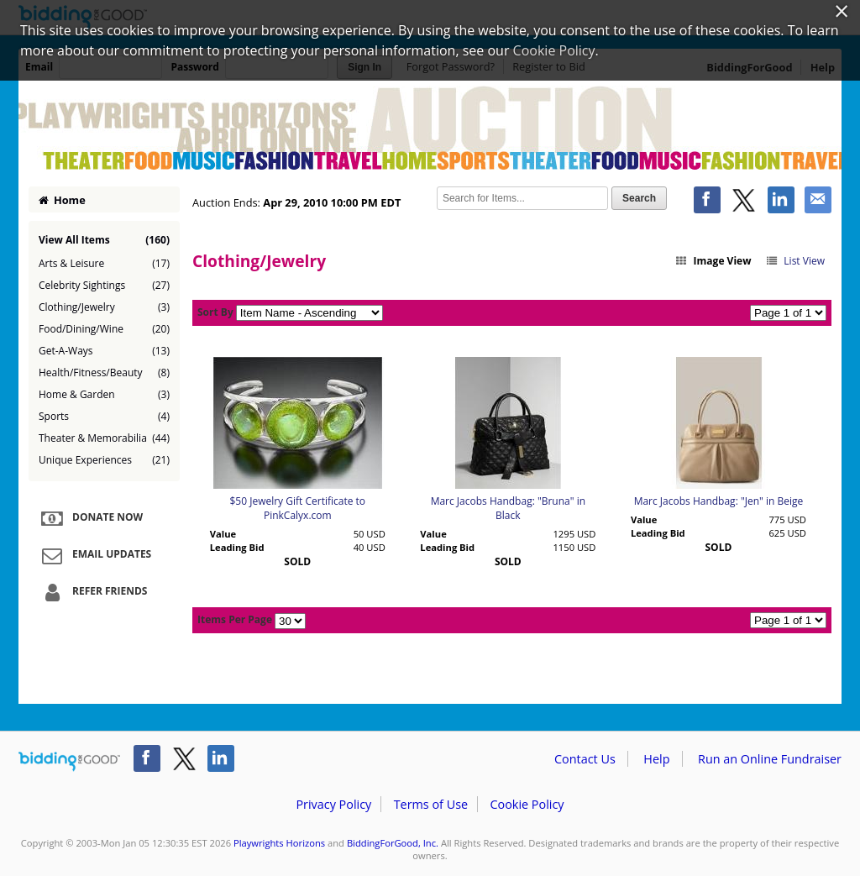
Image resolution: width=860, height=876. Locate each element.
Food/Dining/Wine (104, 329)
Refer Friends (92, 592)
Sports (104, 416)
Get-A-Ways (104, 351)
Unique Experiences (104, 460)
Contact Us (585, 759)
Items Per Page (234, 619)
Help (656, 759)
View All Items (104, 240)
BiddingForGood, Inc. (392, 843)
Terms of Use (431, 804)
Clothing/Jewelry (104, 307)
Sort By (215, 312)
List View (795, 261)
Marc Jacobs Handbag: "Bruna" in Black (508, 508)
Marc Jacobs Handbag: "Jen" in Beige (719, 501)
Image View (713, 261)
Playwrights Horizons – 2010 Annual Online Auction (430, 128)
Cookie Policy (527, 804)
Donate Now (90, 518)
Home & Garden (104, 394)
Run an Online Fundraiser (770, 759)
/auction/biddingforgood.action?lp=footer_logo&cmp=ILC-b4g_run (69, 762)
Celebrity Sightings (104, 285)
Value (223, 533)
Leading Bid (237, 547)
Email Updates (94, 555)
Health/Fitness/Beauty (104, 373)
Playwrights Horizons (279, 843)
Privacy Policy (333, 804)
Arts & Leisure (104, 263)
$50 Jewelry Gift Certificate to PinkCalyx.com (297, 508)
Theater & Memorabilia (104, 438)
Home (62, 199)
